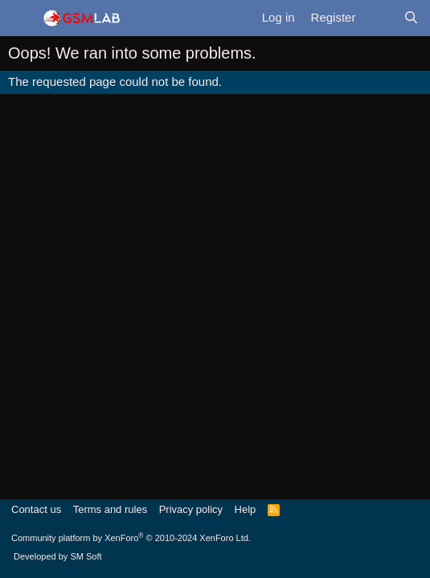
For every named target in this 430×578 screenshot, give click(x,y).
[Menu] (20, 18)
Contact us (36, 509)
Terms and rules (110, 509)
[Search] (411, 18)
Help (245, 509)
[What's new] (379, 18)
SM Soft (85, 556)
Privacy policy (191, 509)
